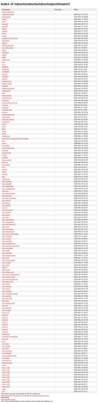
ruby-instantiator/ (8, 222)
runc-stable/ (6, 346)
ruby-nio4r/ (6, 251)
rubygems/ (6, 334)
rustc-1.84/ (6, 377)
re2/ (3, 62)
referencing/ (6, 91)
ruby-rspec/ (6, 270)
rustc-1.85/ (6, 379)
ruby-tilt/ (5, 305)
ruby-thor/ (5, 301)
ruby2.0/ (5, 315)
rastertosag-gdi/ (7, 45)
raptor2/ (5, 31)
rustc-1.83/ (6, 375)
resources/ (6, 122)
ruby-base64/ (7, 184)
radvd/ (4, 19)
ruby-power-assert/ (9, 255)
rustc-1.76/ (6, 370)
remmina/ (5, 100)
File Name (6, 9)
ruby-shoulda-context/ (10, 294)
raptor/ (4, 29)
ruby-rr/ (4, 267)
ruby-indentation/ (8, 220)
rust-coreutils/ (7, 351)
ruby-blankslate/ (8, 186)
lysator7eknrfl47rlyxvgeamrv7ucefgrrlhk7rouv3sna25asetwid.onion (25, 396)
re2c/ (4, 64)
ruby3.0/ (5, 325)
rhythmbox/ (6, 136)
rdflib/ (4, 57)
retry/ (4, 127)
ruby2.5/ (5, 320)
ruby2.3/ (5, 317)
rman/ (4, 143)
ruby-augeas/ (7, 181)
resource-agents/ (8, 119)
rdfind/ (4, 55)
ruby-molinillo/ (7, 241)
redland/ (5, 86)
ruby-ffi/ (4, 208)
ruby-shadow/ (7, 291)
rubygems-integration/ (10, 336)
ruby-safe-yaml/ (7, 282)
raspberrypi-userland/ (9, 38)
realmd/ (4, 74)
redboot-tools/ (7, 83)
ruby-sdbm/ (6, 284)
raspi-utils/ (5, 41)
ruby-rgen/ (5, 265)
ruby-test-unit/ (7, 298)
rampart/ (5, 24)
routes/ (4, 155)
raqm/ (4, 33)
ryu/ (3, 391)
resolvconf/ (6, 117)
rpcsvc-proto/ (6, 160)
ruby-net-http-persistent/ (10, 246)
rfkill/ (3, 129)
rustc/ (4, 365)
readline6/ (5, 72)
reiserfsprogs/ (7, 98)
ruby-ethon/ (6, 203)
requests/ (5, 107)
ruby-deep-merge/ (8, 193)
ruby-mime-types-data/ (10, 234)
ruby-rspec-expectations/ (11, 274)
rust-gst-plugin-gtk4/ (9, 356)
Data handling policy (8, 399)
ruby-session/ (7, 286)
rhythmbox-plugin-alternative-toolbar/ (15, 138)
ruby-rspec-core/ (8, 272)
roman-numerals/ (8, 148)
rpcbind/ (5, 157)
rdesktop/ (5, 53)
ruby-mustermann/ (8, 243)
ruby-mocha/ (6, 239)
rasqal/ (4, 43)
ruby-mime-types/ (8, 231)
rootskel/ (5, 150)
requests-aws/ (7, 110)
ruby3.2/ (5, 329)
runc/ (4, 341)
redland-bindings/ (8, 88)
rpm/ (3, 167)
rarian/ (4, 36)
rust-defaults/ (6, 353)
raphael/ (5, 26)
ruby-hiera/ (6, 215)
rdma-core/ (6, 60)
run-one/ (5, 339)
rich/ (3, 141)
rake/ (4, 21)
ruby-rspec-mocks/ (9, 277)
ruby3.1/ (5, 327)
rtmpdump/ (6, 179)
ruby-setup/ (6, 289)
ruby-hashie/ (6, 212)
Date (75, 9)
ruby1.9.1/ (5, 313)
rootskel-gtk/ (6, 153)
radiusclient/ (6, 17)
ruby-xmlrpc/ (6, 310)
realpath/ (5, 76)
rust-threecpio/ (7, 363)
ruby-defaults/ (7, 196)
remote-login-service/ (9, 103)
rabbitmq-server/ (8, 14)
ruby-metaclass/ (8, 229)
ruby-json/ (5, 227)
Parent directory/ (8, 12)
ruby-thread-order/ (8, 303)
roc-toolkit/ (6, 146)
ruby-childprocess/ (8, 189)
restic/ (4, 124)
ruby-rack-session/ (8, 260)
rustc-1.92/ (6, 384)
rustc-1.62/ (6, 368)
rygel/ (4, 389)
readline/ (5, 67)
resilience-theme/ (8, 115)
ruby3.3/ (5, 332)
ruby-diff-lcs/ (6, 200)
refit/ (3, 93)
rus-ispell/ (5, 348)
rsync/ (4, 172)
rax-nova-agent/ (7, 48)
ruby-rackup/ (6, 262)
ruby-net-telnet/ (7, 248)
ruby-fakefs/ (6, 205)
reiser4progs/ (7, 95)
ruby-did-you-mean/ (9, 198)
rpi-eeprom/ (6, 165)
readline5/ (5, 69)
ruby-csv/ (5, 191)
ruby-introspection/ (9, 224)
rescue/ (4, 112)
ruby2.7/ (5, 322)
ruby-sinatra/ (6, 296)
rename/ (5, 105)
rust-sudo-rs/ (6, 360)
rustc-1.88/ (6, 382)
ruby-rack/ (5, 258)
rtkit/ (3, 177)
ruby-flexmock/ (7, 210)
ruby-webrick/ (7, 308)
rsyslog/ (5, 174)
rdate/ (4, 50)
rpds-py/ (5, 162)
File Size (58, 9)
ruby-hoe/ (5, 217)
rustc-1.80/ (6, 372)
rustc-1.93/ (6, 387)
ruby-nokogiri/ (7, 253)
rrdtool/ (4, 169)
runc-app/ (5, 344)
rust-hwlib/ (5, 358)
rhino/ (4, 134)
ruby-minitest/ (7, 236)
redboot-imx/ (6, 81)
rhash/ (4, 131)
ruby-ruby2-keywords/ (10, 279)
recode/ (4, 79)
